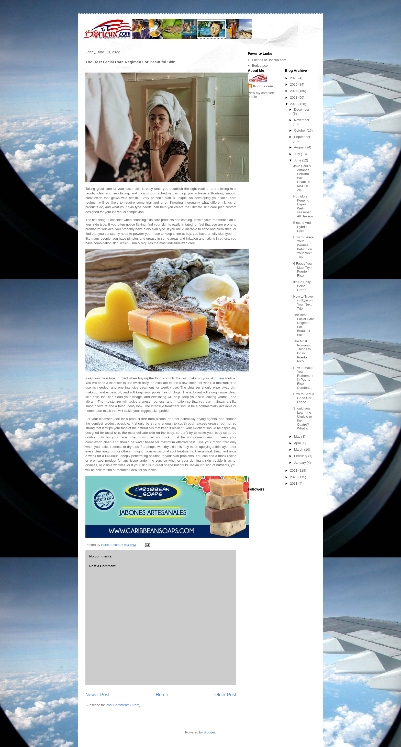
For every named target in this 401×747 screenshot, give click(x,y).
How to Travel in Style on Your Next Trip (303, 302)
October (300, 130)
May (297, 436)
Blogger (209, 732)
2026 (294, 78)
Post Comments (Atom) (123, 705)
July (297, 154)
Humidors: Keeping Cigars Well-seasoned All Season (303, 206)
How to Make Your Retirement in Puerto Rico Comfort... (303, 378)
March (299, 449)
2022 (294, 104)
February (301, 456)
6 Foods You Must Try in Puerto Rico (303, 269)
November (301, 120)
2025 (294, 84)
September (302, 137)
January (300, 462)
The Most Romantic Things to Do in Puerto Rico (302, 351)
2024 (294, 91)
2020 (294, 477)
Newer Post (97, 694)
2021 (294, 470)
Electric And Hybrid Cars (302, 226)
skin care (217, 378)
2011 (294, 483)
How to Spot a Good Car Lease (303, 398)
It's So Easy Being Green (301, 286)
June (298, 160)
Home (162, 694)
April (298, 443)
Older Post (225, 694)
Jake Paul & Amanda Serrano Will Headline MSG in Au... (302, 178)
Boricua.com (261, 65)
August (299, 147)
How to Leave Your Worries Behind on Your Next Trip (303, 247)
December (301, 109)
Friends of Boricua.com (269, 60)
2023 (294, 97)
